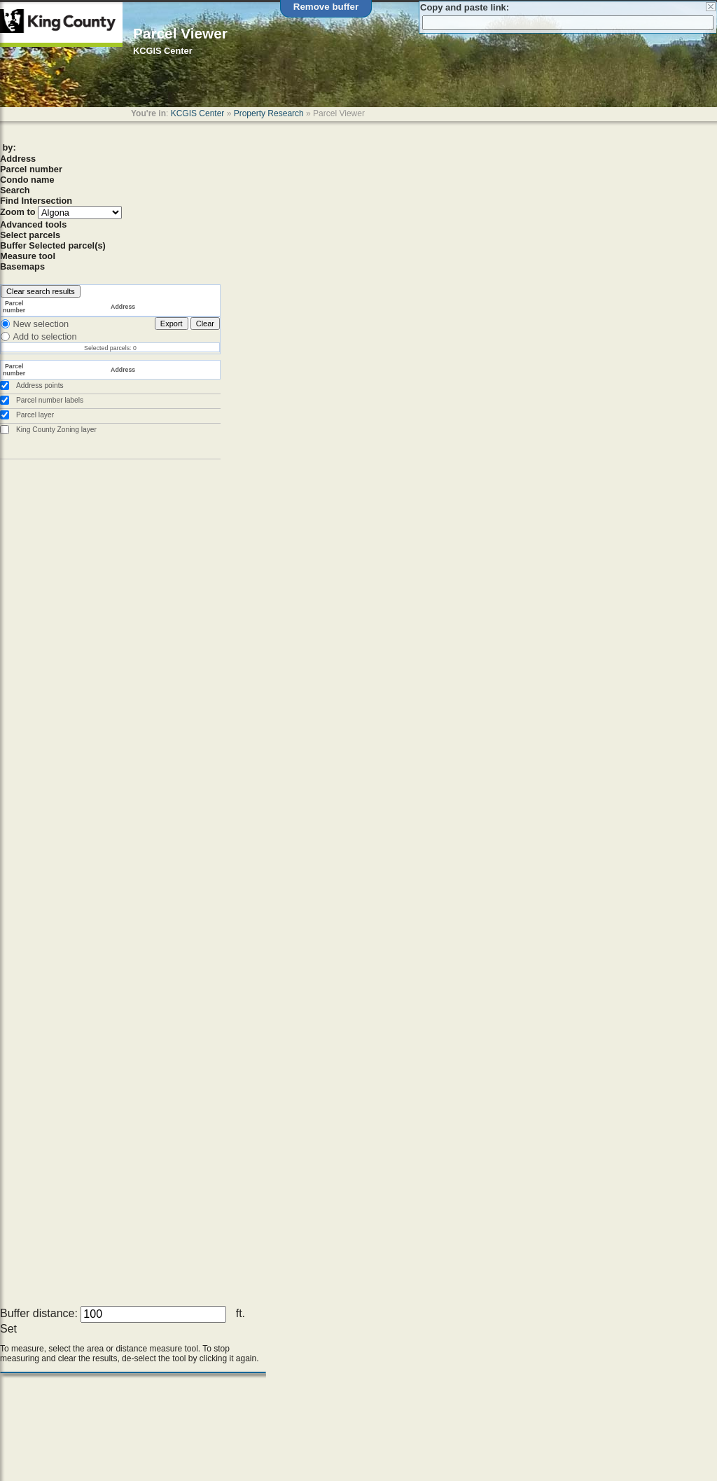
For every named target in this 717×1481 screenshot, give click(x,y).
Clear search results (40, 291)
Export (171, 323)
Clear (205, 323)
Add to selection (44, 336)
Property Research (269, 113)
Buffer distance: (39, 1313)
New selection (41, 324)
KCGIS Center (198, 113)
